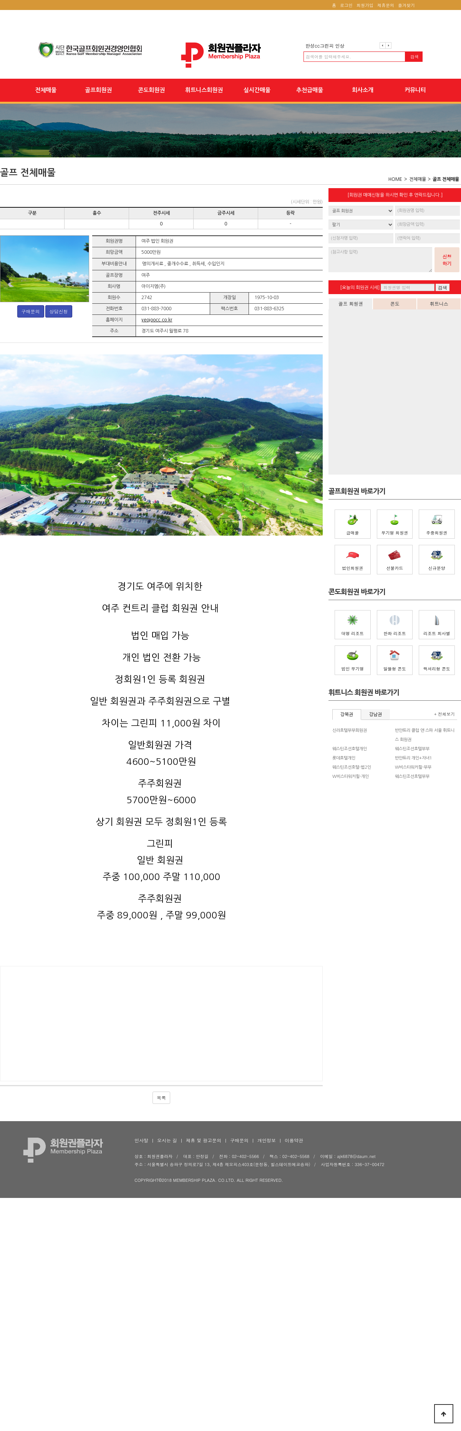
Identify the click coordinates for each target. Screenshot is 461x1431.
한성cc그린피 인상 (324, 45)
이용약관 (294, 1140)
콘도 (395, 303)
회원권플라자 (230, 55)
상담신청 (59, 311)
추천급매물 (309, 90)
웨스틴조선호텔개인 (349, 749)
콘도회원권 (151, 90)
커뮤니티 (415, 90)
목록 (161, 1097)
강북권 (346, 714)
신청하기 (447, 259)
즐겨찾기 (406, 5)
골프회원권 (98, 90)
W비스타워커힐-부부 (413, 767)
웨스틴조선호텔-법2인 (351, 767)
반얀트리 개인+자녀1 (413, 758)
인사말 (141, 1140)
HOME (395, 179)
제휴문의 (385, 5)
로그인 (346, 5)
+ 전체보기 (444, 714)
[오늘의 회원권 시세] (360, 287)
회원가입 (365, 5)
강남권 (375, 714)
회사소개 (362, 90)
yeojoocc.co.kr (156, 320)
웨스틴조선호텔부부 (412, 749)
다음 (388, 45)
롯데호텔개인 (343, 758)
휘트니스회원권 (204, 90)
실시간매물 (257, 90)
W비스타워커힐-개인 (350, 776)
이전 (383, 45)
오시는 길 (167, 1140)
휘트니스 (439, 303)
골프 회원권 (350, 303)
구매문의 (31, 311)
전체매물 (45, 90)
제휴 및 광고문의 (203, 1140)
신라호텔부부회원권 (349, 730)
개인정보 (266, 1140)
